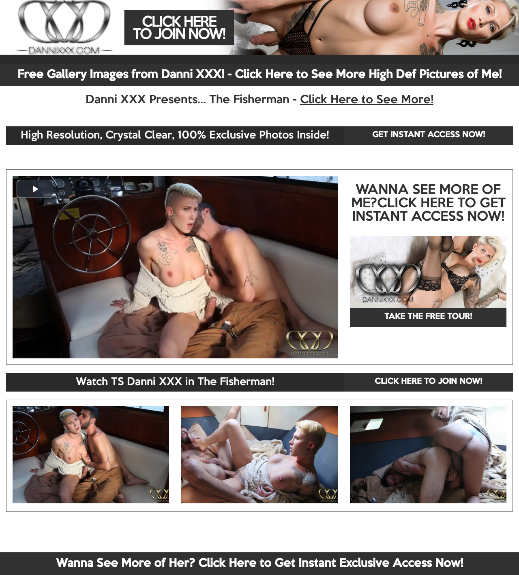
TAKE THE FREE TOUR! (428, 317)
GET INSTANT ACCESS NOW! (428, 135)
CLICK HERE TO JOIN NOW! (428, 381)
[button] (35, 189)
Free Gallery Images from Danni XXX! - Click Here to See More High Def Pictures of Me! (259, 75)
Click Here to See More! (366, 100)
